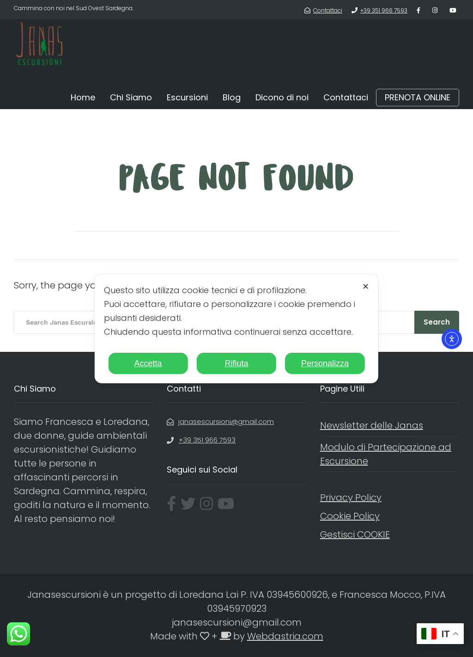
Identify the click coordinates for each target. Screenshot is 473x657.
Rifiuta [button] (236, 363)
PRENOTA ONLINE (417, 97)
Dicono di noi (282, 97)
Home (83, 97)
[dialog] (236, 328)
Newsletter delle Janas (371, 425)
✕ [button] (365, 286)
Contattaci (345, 97)
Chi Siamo (131, 97)
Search (437, 322)
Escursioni (187, 97)
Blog (232, 97)
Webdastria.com (285, 636)
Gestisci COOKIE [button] (355, 534)
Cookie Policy (350, 516)
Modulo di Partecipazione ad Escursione (385, 454)
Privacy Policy (351, 497)
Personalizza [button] (325, 363)
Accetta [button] (148, 363)
